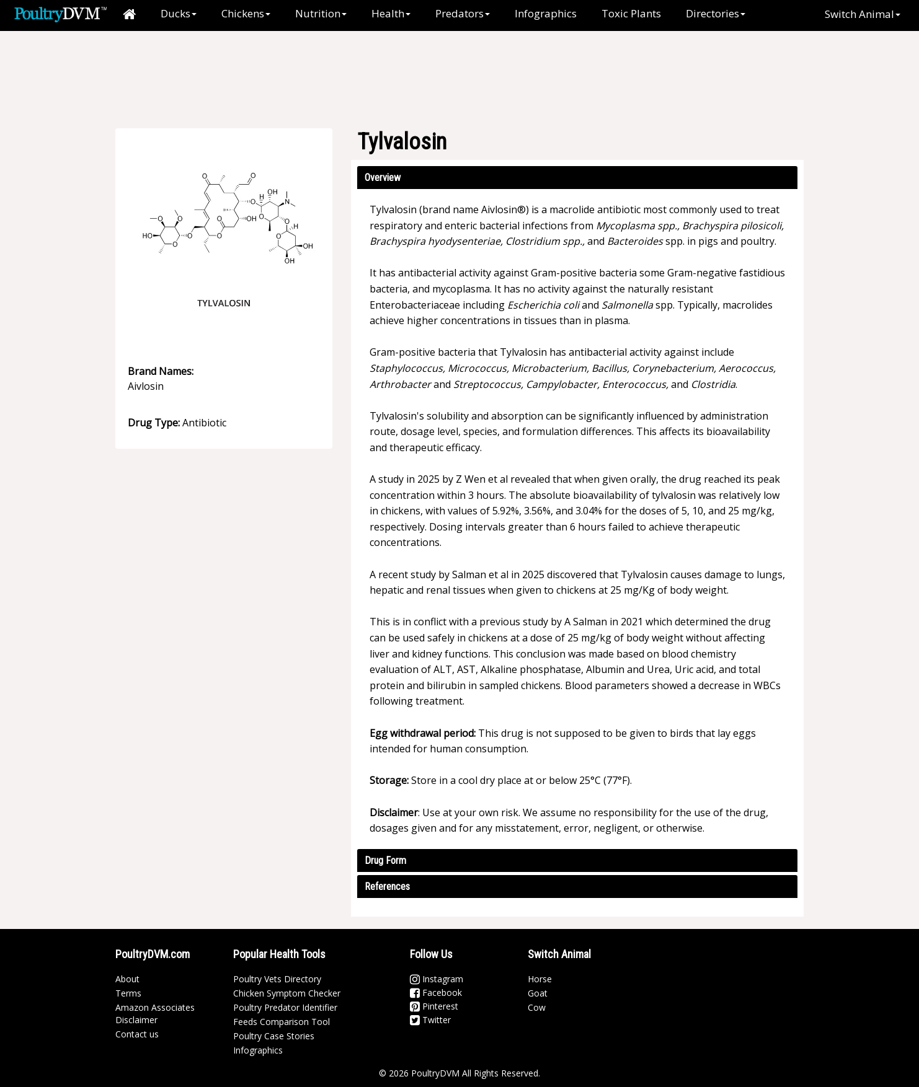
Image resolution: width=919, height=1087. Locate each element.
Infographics (546, 13)
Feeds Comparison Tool (281, 1022)
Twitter (430, 1020)
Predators (462, 13)
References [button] (387, 886)
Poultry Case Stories (273, 1036)
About (127, 979)
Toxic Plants (631, 13)
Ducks (179, 13)
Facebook (436, 992)
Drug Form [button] (385, 860)
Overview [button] (383, 177)
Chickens (245, 13)
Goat (538, 993)
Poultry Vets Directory (277, 979)
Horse (540, 979)
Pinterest (434, 1006)
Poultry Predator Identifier (285, 1007)
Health (391, 13)
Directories (715, 13)
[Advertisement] (465, 71)
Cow (537, 1007)
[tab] (577, 177)
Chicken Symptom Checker (286, 993)
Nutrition (321, 13)
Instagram (436, 979)
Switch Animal (862, 14)
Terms (128, 993)
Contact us (137, 1034)
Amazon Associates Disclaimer (155, 1013)
